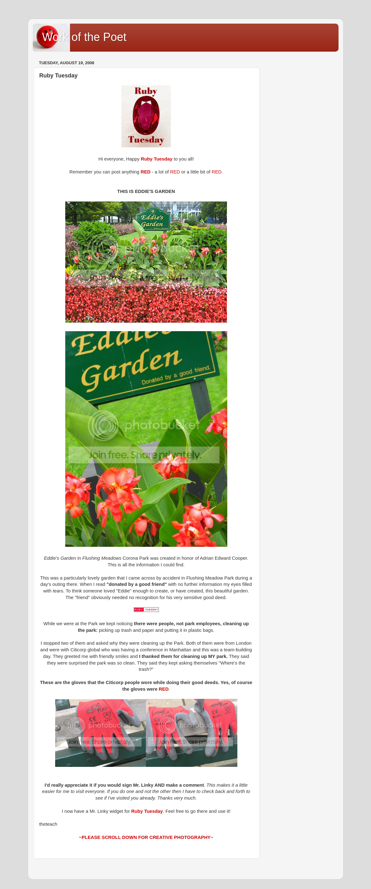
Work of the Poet (84, 37)
